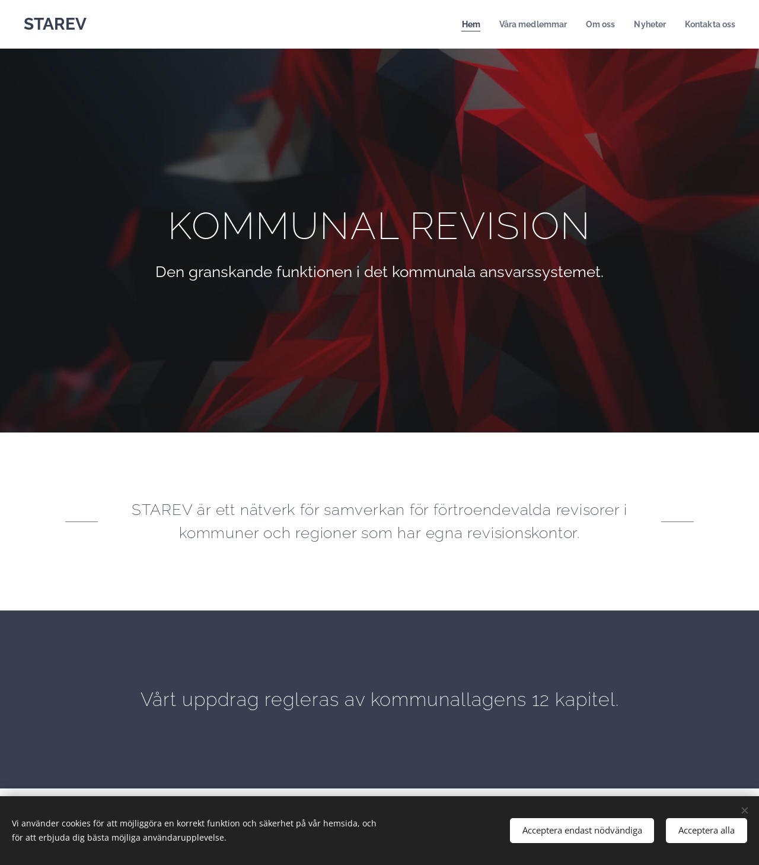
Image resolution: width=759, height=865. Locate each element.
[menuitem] (460, 24)
